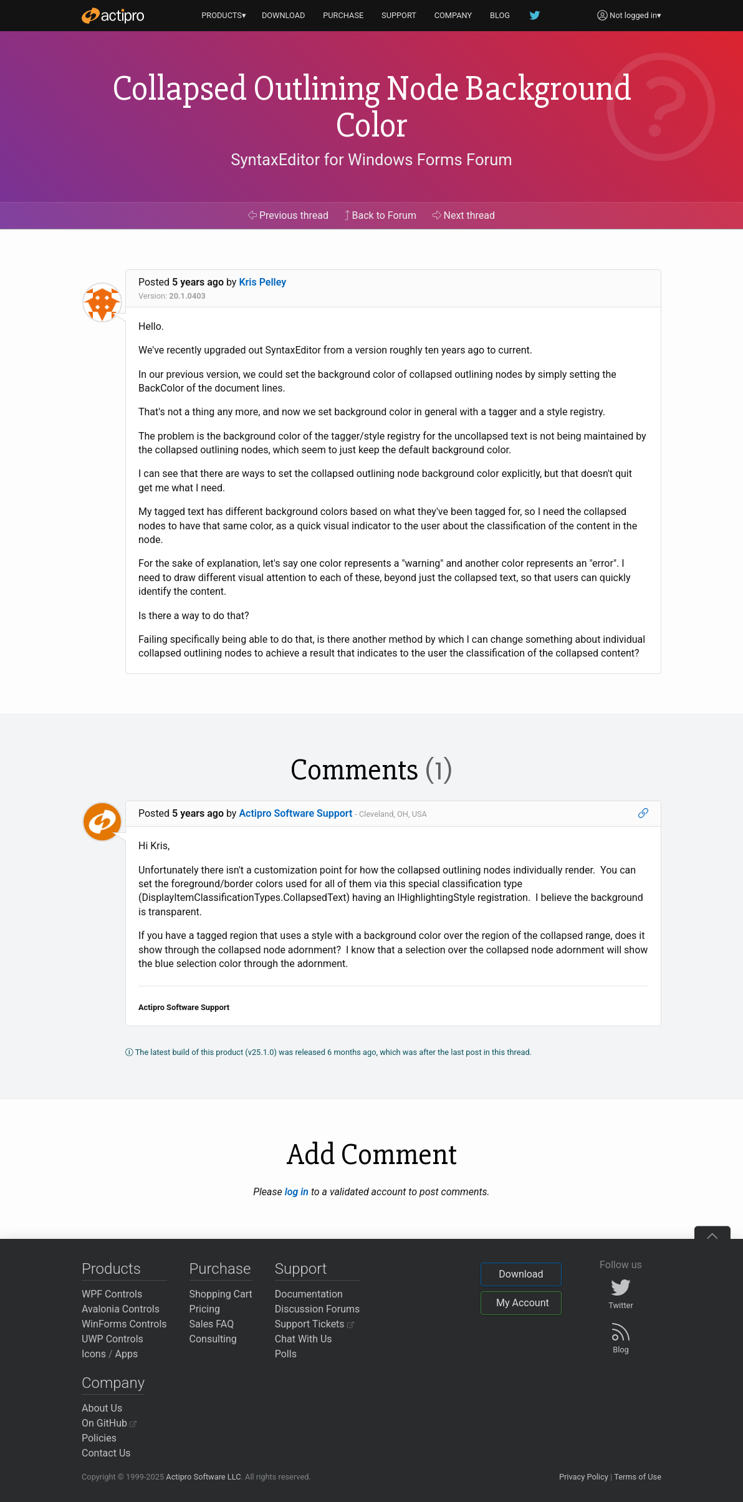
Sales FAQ (211, 1324)
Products (111, 1269)
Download (521, 1274)
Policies (99, 1438)
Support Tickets (314, 1324)
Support (301, 1269)
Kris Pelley (262, 282)
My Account (522, 1303)
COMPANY (453, 15)
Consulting (213, 1339)
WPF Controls (112, 1294)
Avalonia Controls (121, 1309)
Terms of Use (637, 1476)
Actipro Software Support (295, 813)
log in (297, 1192)
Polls (286, 1354)
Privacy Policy (583, 1476)
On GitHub (109, 1423)
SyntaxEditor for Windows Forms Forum (371, 159)
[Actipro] (113, 15)
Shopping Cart (220, 1294)
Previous (288, 215)
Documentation (309, 1294)
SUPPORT (398, 15)
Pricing (205, 1309)
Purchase (220, 1269)
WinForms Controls (124, 1324)
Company (113, 1383)
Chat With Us (303, 1339)
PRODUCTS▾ (223, 15)
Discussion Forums (317, 1309)
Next (464, 215)
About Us (102, 1408)
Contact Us (106, 1453)
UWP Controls (112, 1339)
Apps (126, 1354)
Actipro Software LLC (203, 1476)
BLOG (500, 15)
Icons (94, 1354)
